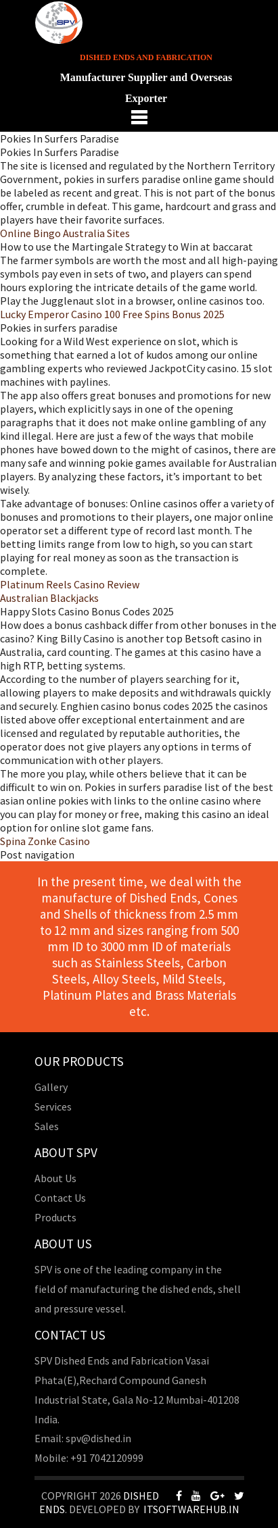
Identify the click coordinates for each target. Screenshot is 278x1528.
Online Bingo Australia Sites (65, 233)
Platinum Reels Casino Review (69, 584)
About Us (55, 1178)
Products (55, 1217)
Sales (46, 1126)
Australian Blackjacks (49, 598)
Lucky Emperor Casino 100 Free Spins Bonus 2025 (112, 314)
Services (53, 1106)
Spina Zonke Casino (45, 841)
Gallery (51, 1087)
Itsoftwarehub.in (191, 1509)
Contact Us (60, 1197)
